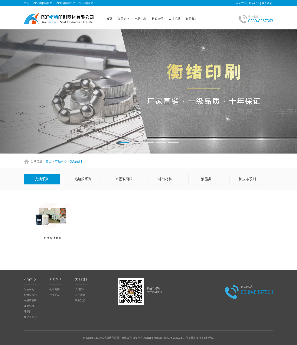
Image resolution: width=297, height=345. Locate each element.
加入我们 (254, 3)
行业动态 (54, 294)
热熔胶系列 (82, 179)
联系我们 (267, 3)
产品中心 (140, 18)
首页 (109, 18)
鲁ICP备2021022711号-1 (177, 337)
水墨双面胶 (124, 179)
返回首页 (241, 3)
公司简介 (123, 18)
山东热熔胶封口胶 (59, 17)
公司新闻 (54, 289)
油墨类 (206, 179)
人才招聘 (174, 18)
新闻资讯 (157, 18)
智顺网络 (209, 337)
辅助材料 (165, 179)
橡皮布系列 (247, 179)
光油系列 (76, 161)
